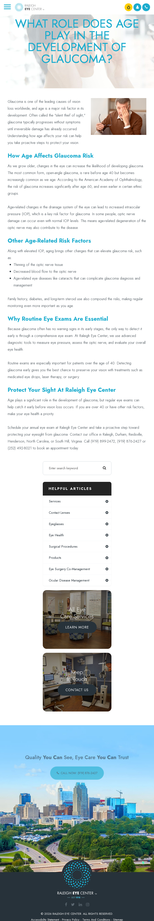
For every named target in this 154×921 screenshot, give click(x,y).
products (55, 557)
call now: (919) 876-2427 (78, 771)
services (55, 501)
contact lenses (59, 512)
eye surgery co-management (69, 569)
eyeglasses (56, 524)
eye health (56, 535)
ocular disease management (69, 580)
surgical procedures (63, 546)
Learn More (77, 627)
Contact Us (77, 690)
